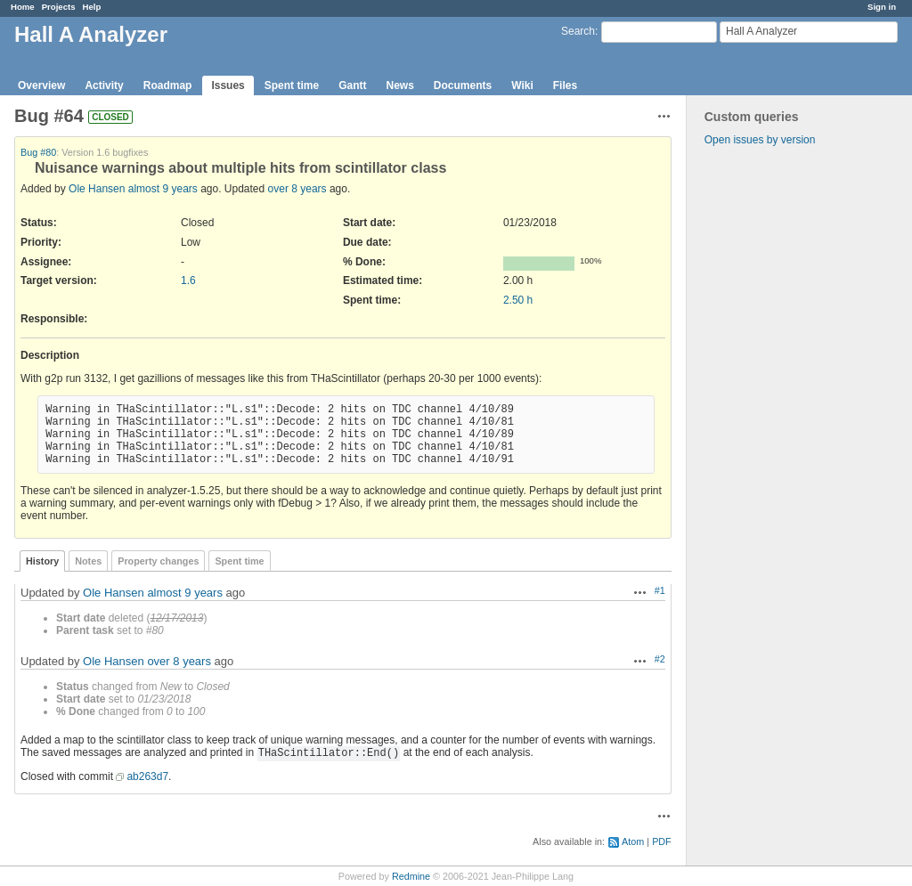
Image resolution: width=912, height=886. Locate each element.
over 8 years (297, 189)
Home (23, 7)
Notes (88, 561)
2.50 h (518, 300)
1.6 (188, 280)
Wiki (522, 85)
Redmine (411, 876)
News (399, 85)
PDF (662, 841)
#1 (660, 590)
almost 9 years (163, 189)
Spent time (292, 85)
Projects (59, 7)
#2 (660, 659)
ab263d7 (147, 776)
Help (92, 7)
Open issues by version (760, 140)
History (42, 561)
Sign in (881, 7)
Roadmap (167, 85)
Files (565, 85)
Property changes (158, 561)
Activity (104, 85)
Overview (41, 85)
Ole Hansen (97, 189)
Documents (463, 85)
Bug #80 (38, 152)
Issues (227, 85)
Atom (633, 841)
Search (578, 31)
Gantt (352, 85)
